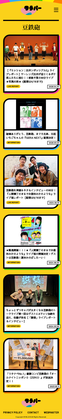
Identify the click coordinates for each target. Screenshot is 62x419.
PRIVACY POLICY (12, 412)
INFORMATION (13, 142)
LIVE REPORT (13, 86)
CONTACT (33, 412)
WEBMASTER (51, 412)
